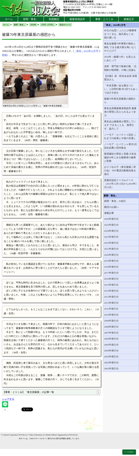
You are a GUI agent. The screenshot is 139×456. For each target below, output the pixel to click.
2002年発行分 (111, 362)
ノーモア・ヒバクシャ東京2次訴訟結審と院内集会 (120, 146)
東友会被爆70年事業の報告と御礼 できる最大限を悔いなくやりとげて (120, 47)
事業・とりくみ (104, 19)
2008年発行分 (111, 326)
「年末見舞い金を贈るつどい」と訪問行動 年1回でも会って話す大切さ (121, 89)
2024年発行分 (111, 230)
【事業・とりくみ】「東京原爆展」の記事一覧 (28, 392)
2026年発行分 (111, 219)
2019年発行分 (111, 260)
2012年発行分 (111, 302)
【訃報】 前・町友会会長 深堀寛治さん (120, 78)
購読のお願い (111, 207)
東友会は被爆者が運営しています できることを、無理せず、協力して (120, 125)
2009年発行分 (111, 320)
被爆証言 (129, 19)
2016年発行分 (111, 278)
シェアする (8, 399)
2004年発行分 (111, 350)
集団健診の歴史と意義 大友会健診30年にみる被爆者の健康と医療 (120, 157)
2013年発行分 (111, 296)
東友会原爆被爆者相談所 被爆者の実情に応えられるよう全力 (120, 112)
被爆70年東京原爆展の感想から (120, 100)
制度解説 (54, 19)
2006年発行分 (111, 338)
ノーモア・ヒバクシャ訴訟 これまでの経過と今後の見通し (120, 136)
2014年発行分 (111, 290)
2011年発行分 (111, 308)
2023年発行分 (111, 236)
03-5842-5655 (74, 7)
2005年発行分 (111, 344)
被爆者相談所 (77, 19)
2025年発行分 (111, 225)
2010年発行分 (111, 314)
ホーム (9, 19)
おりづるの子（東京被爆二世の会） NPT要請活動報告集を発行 (120, 171)
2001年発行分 (111, 368)
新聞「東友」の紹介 (115, 201)
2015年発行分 (111, 284)
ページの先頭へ (129, 452)
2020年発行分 (111, 254)
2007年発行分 (111, 332)
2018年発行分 (111, 266)
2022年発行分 (111, 242)
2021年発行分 (111, 248)
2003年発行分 (111, 356)
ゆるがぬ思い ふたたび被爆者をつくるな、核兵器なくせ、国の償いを (120, 34)
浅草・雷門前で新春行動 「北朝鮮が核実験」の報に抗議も (120, 68)
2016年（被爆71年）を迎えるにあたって (120, 58)
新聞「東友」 (31, 19)
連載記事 (109, 213)
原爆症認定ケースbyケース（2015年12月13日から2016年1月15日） (120, 184)
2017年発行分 (111, 272)
